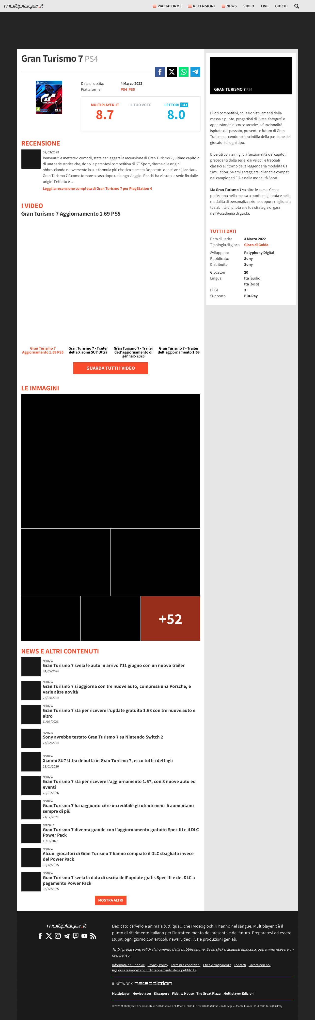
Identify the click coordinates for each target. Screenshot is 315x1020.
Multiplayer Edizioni (238, 993)
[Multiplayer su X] (49, 936)
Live (264, 6)
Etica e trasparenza (217, 964)
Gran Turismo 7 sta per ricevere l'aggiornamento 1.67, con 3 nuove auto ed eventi (119, 784)
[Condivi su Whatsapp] (184, 72)
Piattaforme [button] (167, 6)
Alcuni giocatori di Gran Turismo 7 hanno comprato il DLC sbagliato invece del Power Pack (118, 856)
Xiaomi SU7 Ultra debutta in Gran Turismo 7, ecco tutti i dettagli (108, 760)
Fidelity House (183, 993)
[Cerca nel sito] (297, 6)
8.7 (105, 114)
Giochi (281, 6)
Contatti (240, 964)
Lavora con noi (259, 964)
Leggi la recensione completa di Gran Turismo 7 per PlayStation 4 (97, 188)
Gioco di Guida (256, 244)
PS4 (124, 89)
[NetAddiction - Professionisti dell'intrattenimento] (153, 984)
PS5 (131, 89)
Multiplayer (121, 993)
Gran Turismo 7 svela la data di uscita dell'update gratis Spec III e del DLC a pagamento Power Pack (119, 880)
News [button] (229, 6)
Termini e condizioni (185, 964)
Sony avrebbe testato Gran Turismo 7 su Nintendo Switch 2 (103, 737)
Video (248, 6)
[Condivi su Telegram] (195, 72)
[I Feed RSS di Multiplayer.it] (93, 936)
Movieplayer (141, 993)
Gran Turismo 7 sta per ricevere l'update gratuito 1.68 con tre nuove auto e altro (119, 713)
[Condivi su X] (172, 72)
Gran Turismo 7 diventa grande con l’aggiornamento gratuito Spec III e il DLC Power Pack (121, 832)
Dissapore (161, 993)
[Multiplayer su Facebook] (40, 936)
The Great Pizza (208, 993)
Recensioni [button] (201, 6)
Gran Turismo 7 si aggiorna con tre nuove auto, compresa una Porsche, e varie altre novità (117, 689)
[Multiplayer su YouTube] (84, 936)
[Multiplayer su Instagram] (58, 936)
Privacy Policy (157, 964)
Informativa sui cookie (128, 964)
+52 (170, 618)
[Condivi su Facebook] (160, 72)
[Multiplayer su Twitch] (76, 936)
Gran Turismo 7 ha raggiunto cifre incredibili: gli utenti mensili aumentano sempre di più (118, 808)
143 (184, 105)
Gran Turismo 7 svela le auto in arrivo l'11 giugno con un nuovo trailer (114, 665)
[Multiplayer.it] (24, 6)
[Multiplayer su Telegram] (67, 936)
